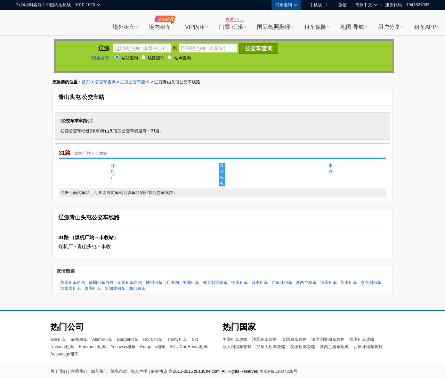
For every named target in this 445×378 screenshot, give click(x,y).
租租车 (24, 23)
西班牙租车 (282, 282)
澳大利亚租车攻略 (328, 339)
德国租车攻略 (361, 339)
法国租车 (328, 282)
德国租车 (239, 282)
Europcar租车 (152, 346)
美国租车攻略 (235, 339)
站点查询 (179, 58)
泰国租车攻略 (294, 339)
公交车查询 (105, 81)
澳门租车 (137, 288)
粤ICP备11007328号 (278, 371)
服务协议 (159, 371)
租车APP (425, 27)
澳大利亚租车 (215, 282)
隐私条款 (119, 371)
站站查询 (126, 58)
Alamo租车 (102, 339)
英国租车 (348, 282)
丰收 (331, 168)
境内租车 (160, 27)
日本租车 (259, 282)
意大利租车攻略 (237, 346)
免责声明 (139, 371)
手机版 (313, 4)
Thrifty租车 (177, 339)
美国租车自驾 (72, 282)
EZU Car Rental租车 (189, 346)
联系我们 (79, 371)
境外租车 (124, 27)
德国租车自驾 (101, 282)
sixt (195, 339)
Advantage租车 (64, 354)
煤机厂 (113, 171)
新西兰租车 (306, 282)
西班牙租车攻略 (368, 346)
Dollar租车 (152, 339)
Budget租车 (127, 339)
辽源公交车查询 (134, 81)
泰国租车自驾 (129, 282)
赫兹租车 (79, 339)
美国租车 (191, 282)
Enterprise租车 (92, 346)
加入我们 (99, 371)
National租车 (62, 346)
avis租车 (58, 339)
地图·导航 (352, 27)
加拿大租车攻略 (270, 346)
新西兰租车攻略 (334, 346)
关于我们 (58, 371)
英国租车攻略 (302, 346)
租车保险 (315, 27)
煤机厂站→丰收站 (90, 153)
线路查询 (152, 58)
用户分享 (389, 27)
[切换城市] (100, 58)
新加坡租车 (115, 288)
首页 (86, 81)
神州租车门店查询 (162, 282)
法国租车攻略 (264, 339)
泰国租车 (92, 288)
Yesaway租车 (123, 346)
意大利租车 (371, 282)
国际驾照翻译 (273, 27)
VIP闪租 (195, 27)
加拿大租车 (70, 288)
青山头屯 (222, 174)
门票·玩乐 (231, 27)
